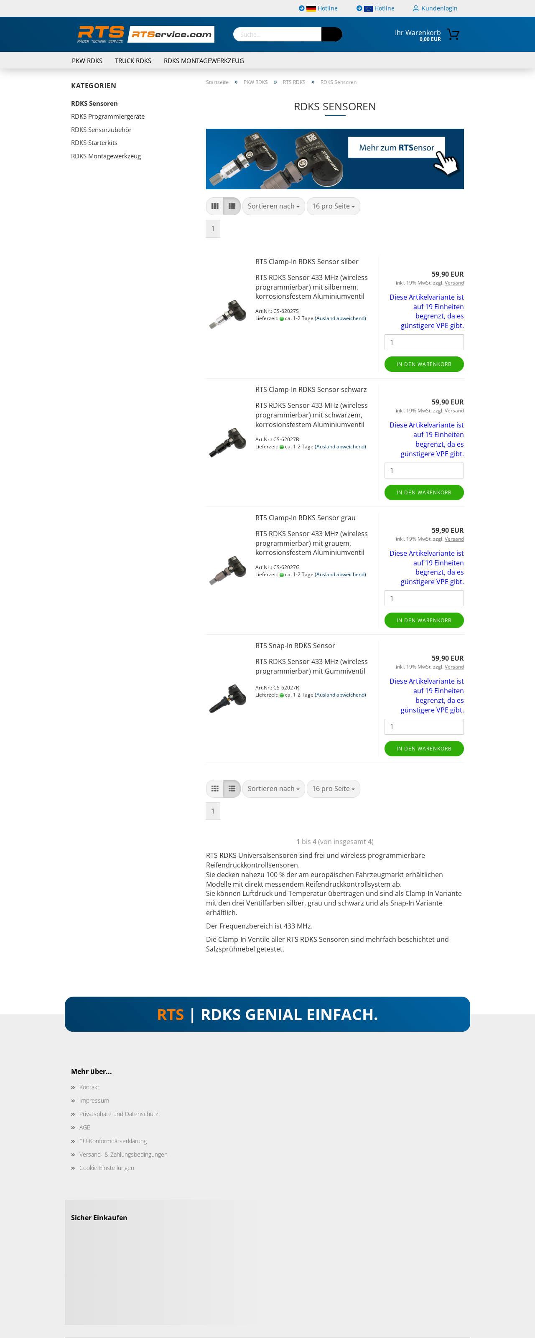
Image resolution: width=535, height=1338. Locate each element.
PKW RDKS (87, 60)
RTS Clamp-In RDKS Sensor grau (305, 517)
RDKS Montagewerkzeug (204, 60)
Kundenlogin (435, 8)
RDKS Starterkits (94, 142)
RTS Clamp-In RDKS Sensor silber (307, 261)
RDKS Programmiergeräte (108, 116)
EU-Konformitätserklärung (113, 1141)
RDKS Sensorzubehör (101, 129)
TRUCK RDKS (133, 60)
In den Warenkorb (424, 364)
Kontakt (89, 1087)
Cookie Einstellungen (106, 1168)
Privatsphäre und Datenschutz (118, 1114)
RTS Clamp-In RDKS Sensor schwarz (311, 389)
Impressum (94, 1100)
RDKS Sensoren (94, 103)
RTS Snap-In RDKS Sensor (295, 645)
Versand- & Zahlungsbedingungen (123, 1154)
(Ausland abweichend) (340, 318)
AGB (85, 1127)
